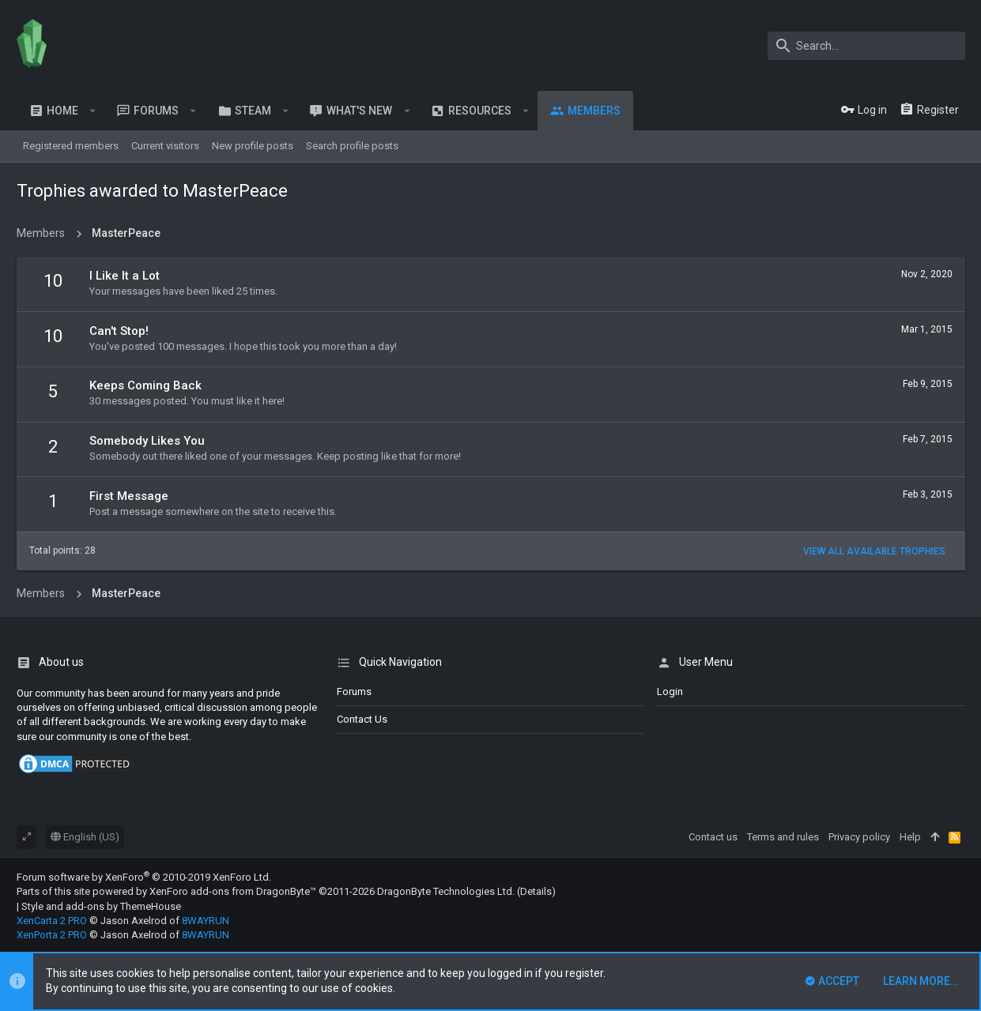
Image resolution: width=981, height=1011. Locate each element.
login (670, 691)
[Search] (866, 46)
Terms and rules (783, 837)
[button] (92, 110)
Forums (354, 691)
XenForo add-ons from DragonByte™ (232, 891)
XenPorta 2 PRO (52, 935)
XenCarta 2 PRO (52, 920)
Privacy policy (859, 837)
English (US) (85, 837)
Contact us (362, 719)
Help (910, 837)
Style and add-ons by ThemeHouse (101, 906)
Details (536, 891)
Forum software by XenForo (144, 877)
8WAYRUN (205, 920)
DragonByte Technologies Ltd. (446, 891)
